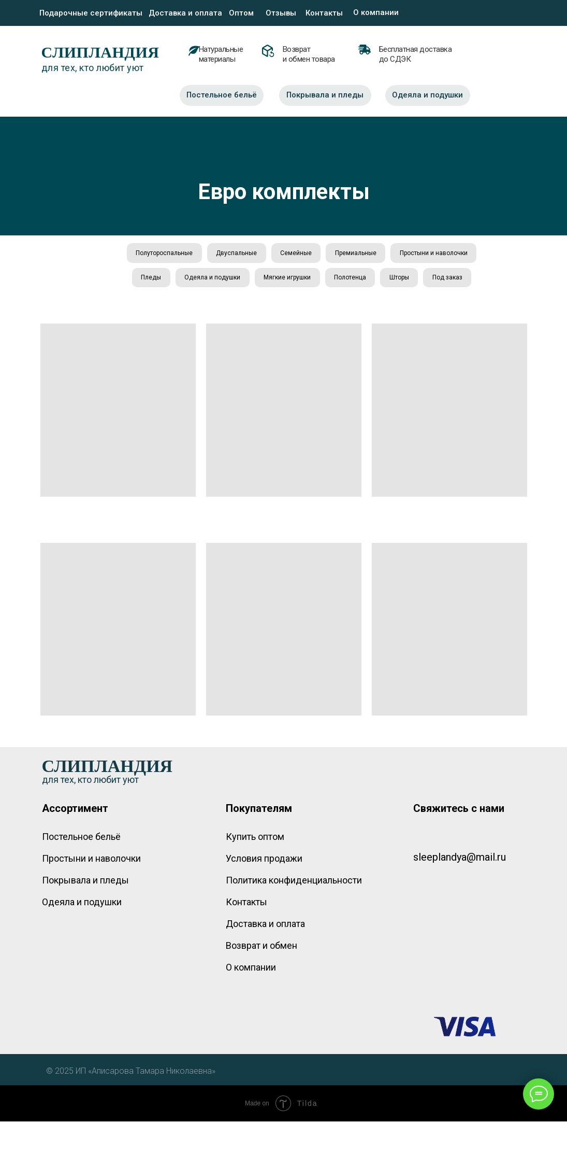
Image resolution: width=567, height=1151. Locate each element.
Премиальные (404, 253)
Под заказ (324, 306)
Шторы (274, 306)
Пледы (243, 280)
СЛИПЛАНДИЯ (100, 52)
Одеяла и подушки (306, 280)
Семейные (342, 253)
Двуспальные (281, 253)
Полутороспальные (207, 253)
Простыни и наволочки (174, 280)
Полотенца (447, 280)
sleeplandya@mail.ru (459, 886)
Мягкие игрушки (382, 280)
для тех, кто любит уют (92, 67)
